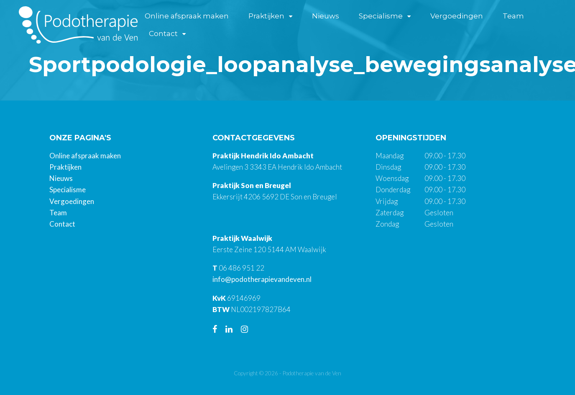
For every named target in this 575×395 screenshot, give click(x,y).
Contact (165, 34)
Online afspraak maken (188, 16)
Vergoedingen (458, 16)
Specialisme (382, 16)
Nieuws (327, 16)
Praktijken (268, 16)
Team (514, 16)
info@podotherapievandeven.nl (262, 279)
